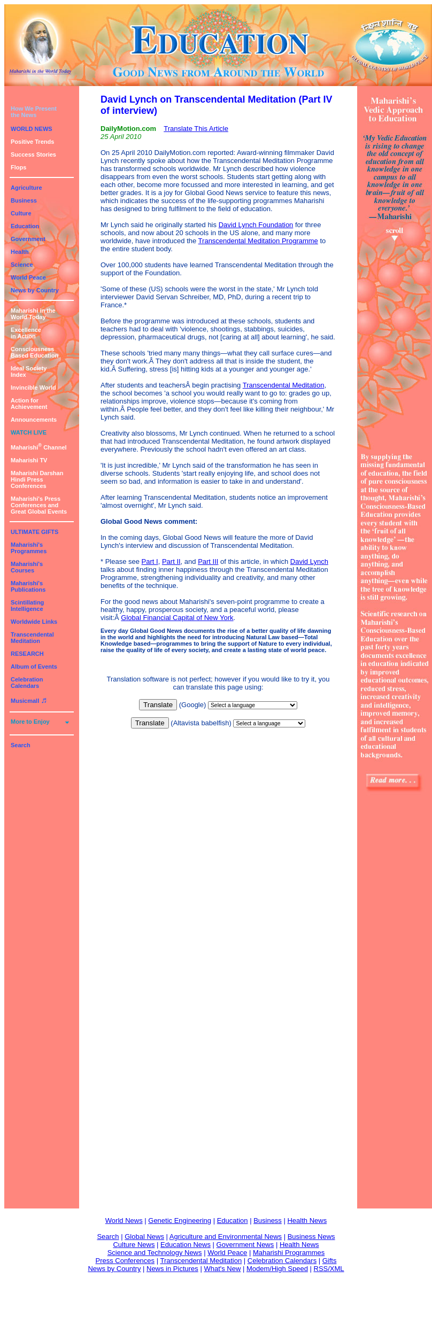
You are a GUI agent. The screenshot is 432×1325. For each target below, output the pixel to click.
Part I (150, 561)
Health (20, 252)
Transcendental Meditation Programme (258, 241)
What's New (222, 1269)
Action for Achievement (29, 403)
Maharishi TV (29, 460)
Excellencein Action (26, 333)
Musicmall (29, 701)
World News (124, 1220)
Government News (245, 1245)
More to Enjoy (30, 721)
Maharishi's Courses (27, 567)
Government (28, 239)
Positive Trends (32, 141)
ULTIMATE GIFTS (34, 532)
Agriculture (26, 187)
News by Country (35, 290)
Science (22, 264)
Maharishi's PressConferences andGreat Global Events (39, 505)
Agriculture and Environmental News (225, 1237)
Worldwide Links (34, 621)
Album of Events (34, 666)
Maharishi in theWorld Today (33, 313)
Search (20, 745)
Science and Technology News (154, 1253)
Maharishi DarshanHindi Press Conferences (37, 479)
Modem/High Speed (277, 1269)
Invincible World (33, 387)
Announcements (34, 419)
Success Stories (33, 154)
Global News (144, 1237)
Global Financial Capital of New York (177, 618)
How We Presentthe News (34, 111)
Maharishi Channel (39, 447)
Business (24, 200)
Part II (171, 561)
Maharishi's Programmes (29, 547)
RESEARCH (27, 653)
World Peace (28, 277)
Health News (307, 1220)
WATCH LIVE (29, 432)
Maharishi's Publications (28, 586)
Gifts (329, 1261)
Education (25, 226)
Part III (208, 561)
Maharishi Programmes (289, 1253)
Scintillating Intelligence (27, 605)
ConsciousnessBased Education (34, 352)
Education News (185, 1245)
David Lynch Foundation (256, 225)
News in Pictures (172, 1269)
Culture (21, 213)
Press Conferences (125, 1261)
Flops (18, 167)
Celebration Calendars (27, 682)
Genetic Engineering (179, 1220)
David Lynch (309, 561)
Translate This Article (196, 129)
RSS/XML (329, 1269)
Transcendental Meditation (32, 637)
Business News (311, 1237)
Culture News (134, 1245)
